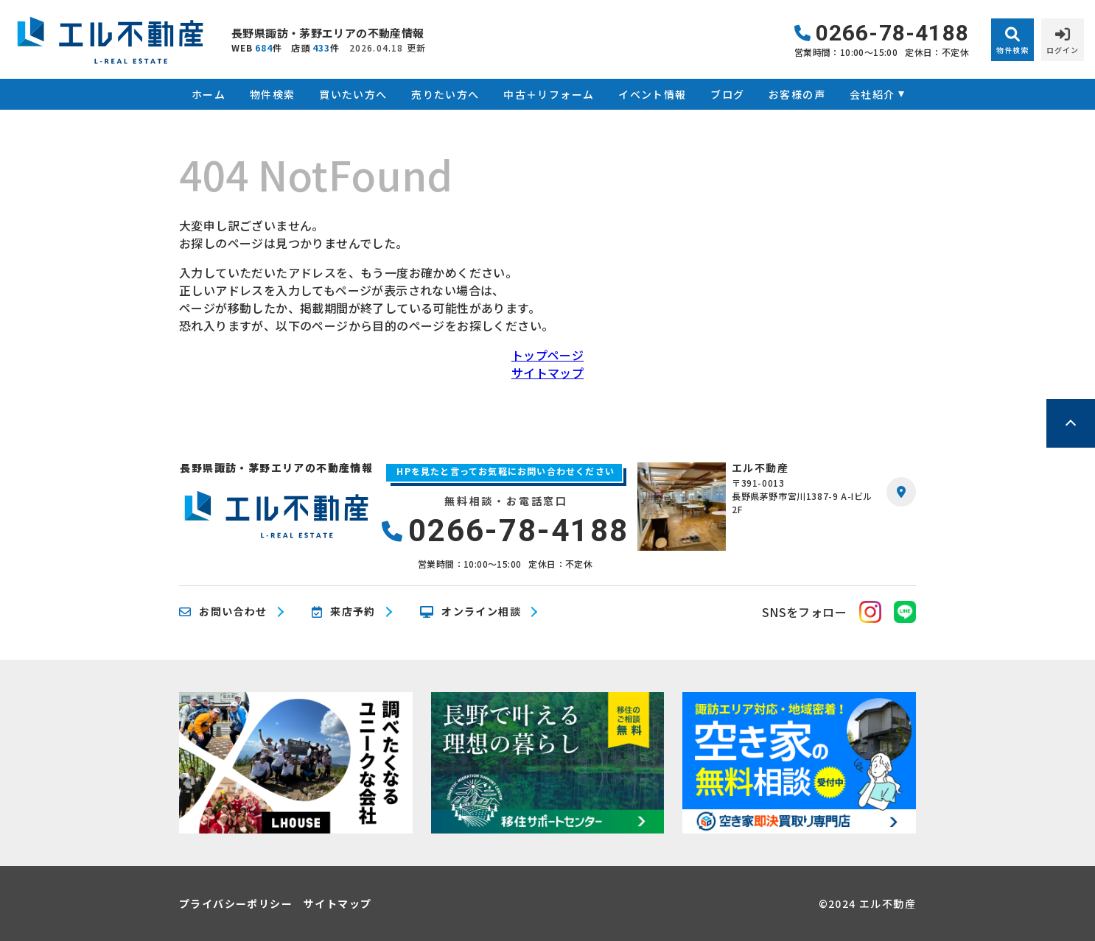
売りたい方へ (445, 94)
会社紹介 (872, 94)
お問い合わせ (223, 612)
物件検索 (272, 94)
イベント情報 (652, 94)
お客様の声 (797, 94)
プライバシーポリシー (236, 903)
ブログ (727, 94)
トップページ (547, 355)
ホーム (208, 94)
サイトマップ (547, 372)
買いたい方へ (353, 94)
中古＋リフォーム (548, 94)
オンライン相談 (470, 612)
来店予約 (344, 612)
